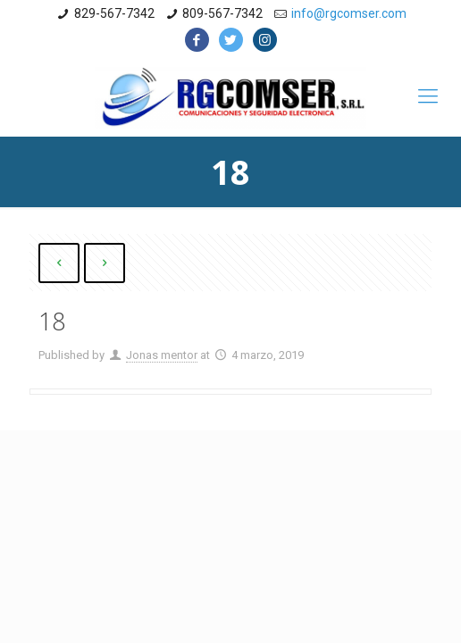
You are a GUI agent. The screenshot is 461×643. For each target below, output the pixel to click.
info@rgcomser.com (349, 13)
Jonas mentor (161, 355)
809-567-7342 (222, 13)
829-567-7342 (114, 13)
